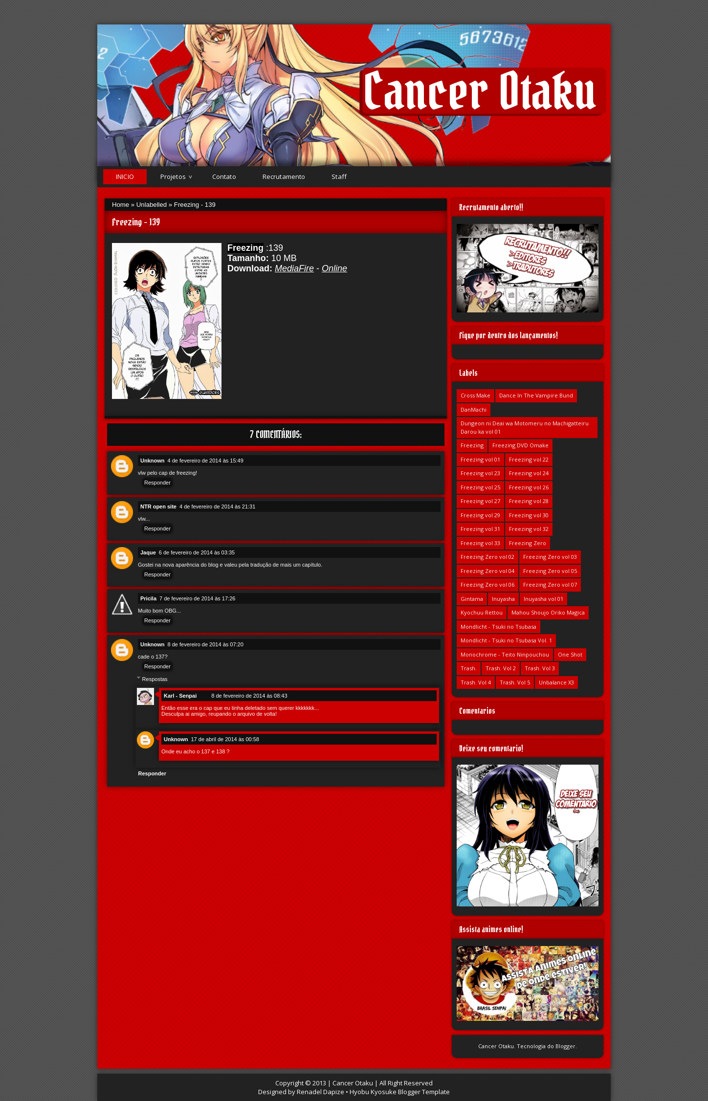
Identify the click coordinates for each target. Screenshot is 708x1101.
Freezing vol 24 (529, 473)
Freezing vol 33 (480, 543)
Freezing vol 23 (480, 473)
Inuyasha (503, 598)
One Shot (570, 654)
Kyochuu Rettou (482, 612)
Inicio (125, 176)
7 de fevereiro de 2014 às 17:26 (197, 598)
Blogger (565, 1046)
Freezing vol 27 (480, 501)
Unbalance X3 (556, 682)
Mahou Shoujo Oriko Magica (548, 612)
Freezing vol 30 (529, 515)
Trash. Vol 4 (476, 682)
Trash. (469, 668)
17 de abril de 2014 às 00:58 (225, 739)
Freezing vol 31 (480, 528)
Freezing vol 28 (529, 501)
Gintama (472, 598)
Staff (339, 176)
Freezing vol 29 (480, 515)
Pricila (148, 598)
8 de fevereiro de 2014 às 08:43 (249, 696)
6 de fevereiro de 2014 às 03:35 (197, 552)
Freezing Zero (527, 543)
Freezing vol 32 (529, 528)
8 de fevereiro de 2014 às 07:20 (205, 644)
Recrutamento (284, 176)
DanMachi (474, 409)
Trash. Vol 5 (515, 682)
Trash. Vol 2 (501, 668)
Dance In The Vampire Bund (536, 395)
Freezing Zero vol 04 (487, 570)
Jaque (148, 552)
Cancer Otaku (479, 91)
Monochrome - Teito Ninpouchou (505, 654)
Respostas (155, 679)
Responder (157, 482)
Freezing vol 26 (529, 487)
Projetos (173, 176)
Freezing (472, 445)
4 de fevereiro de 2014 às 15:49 (205, 460)
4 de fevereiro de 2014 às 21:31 (217, 506)
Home (120, 204)
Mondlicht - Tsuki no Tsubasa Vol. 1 (506, 640)
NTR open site (158, 506)
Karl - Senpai (180, 696)
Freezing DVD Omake (520, 445)
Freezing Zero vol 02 (487, 556)
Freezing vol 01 (480, 459)
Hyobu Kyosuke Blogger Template (400, 1091)
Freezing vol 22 (529, 459)
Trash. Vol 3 (540, 668)
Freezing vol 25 (480, 487)
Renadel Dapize (320, 1091)
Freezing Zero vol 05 (550, 570)
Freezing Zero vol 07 (550, 584)
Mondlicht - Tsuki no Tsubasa (498, 626)
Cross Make (475, 395)
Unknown (152, 460)
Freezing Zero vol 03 (550, 556)
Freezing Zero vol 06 (487, 584)
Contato (224, 176)
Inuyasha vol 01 (543, 598)
